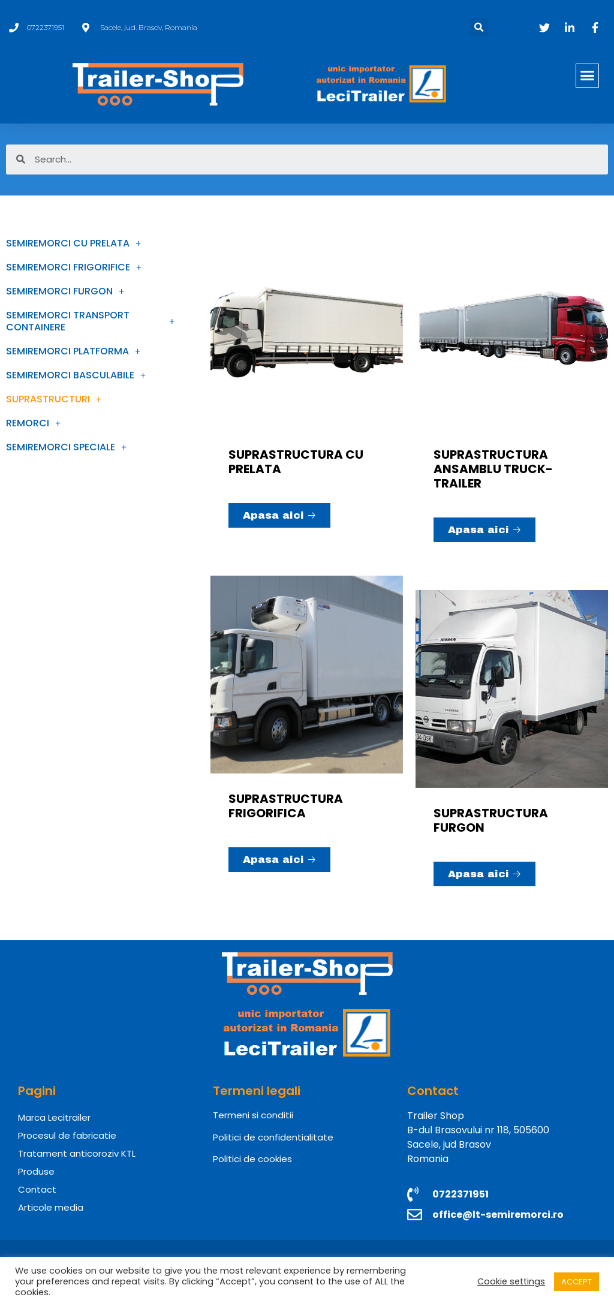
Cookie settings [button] (511, 1281)
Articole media (50, 1207)
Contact (37, 1189)
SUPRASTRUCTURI (53, 399)
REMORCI (33, 423)
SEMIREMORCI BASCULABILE (76, 375)
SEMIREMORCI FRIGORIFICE (74, 267)
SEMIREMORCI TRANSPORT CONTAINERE (90, 321)
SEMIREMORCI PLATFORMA (73, 351)
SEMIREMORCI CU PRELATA (73, 243)
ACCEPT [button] (576, 1281)
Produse (36, 1171)
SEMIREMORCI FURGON (65, 291)
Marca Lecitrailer (54, 1117)
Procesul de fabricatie (67, 1135)
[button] (588, 76)
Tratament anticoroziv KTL (77, 1153)
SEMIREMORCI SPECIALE (66, 447)
